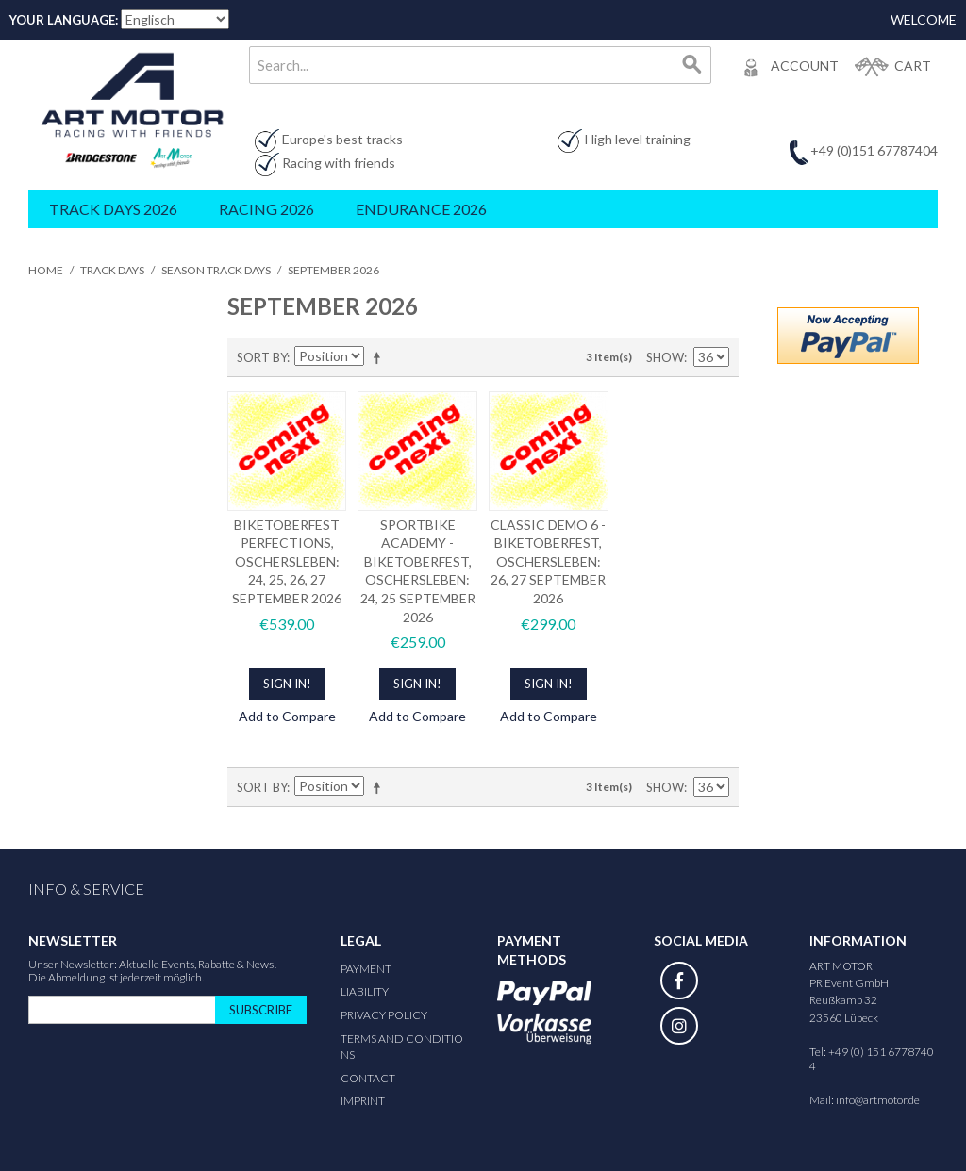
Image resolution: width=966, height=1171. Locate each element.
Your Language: (63, 19)
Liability (365, 991)
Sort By (262, 357)
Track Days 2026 (113, 209)
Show (665, 357)
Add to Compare (287, 716)
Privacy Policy (384, 1015)
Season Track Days (216, 270)
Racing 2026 (266, 209)
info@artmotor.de (878, 1100)
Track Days (112, 270)
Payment (366, 969)
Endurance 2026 (421, 209)
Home (45, 270)
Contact (368, 1078)
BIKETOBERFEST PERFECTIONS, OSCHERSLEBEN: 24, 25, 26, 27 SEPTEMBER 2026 (286, 561)
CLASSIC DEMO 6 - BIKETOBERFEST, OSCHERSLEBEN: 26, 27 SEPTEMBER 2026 (548, 561)
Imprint (363, 1101)
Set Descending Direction (380, 357)
